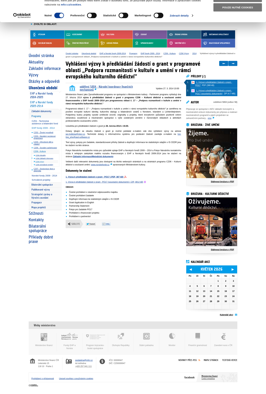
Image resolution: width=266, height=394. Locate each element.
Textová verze (229, 360)
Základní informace (45, 68)
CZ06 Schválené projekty (44, 165)
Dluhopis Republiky (120, 340)
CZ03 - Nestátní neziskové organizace (45, 137)
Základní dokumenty (41, 111)
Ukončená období (43, 88)
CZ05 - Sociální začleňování (45, 148)
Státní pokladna (146, 340)
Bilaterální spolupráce (215, 43)
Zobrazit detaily (179, 35)
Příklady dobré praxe (41, 239)
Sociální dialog (41, 43)
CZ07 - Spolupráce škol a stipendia (44, 170)
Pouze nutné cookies (237, 27)
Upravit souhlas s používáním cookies (76, 378)
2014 (194, 53)
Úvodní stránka (41, 56)
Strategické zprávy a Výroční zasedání (41, 196)
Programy (36, 116)
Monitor (172, 340)
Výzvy (33, 75)
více (210, 118)
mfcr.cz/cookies (71, 24)
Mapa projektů (38, 207)
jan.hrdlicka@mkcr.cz (75, 134)
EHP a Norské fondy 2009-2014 (41, 104)
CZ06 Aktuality (40, 155)
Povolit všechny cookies (237, 8)
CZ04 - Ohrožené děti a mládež (43, 143)
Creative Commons (34, 385)
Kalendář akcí (226, 315)
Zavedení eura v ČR (223, 340)
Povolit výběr (237, 17)
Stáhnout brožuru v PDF (222, 181)
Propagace (36, 202)
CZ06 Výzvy (39, 161)
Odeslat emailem (110, 224)
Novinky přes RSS (187, 360)
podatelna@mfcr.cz (84, 360)
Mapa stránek (211, 360)
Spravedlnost (143, 43)
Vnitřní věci (176, 43)
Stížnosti (36, 213)
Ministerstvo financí (44, 340)
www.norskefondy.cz (100, 165)
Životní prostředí (76, 43)
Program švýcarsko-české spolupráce (95, 341)
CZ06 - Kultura (40, 151)
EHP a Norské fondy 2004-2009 (41, 95)
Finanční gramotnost (197, 340)
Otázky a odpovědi (44, 81)
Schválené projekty (41, 180)
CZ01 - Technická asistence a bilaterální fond (45, 122)
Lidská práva (108, 43)
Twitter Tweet (94, 224)
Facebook (189, 377)
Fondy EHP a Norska (69, 341)
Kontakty (36, 220)
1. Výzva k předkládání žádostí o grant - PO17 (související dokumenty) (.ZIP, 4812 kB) (104, 182)
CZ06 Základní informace (44, 158)
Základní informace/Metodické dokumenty (93, 156)
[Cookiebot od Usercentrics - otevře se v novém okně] (22, 35)
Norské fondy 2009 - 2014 (44, 175)
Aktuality (36, 62)
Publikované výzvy (40, 189)
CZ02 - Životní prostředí (43, 132)
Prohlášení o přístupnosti (42, 378)
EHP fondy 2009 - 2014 (43, 128)
